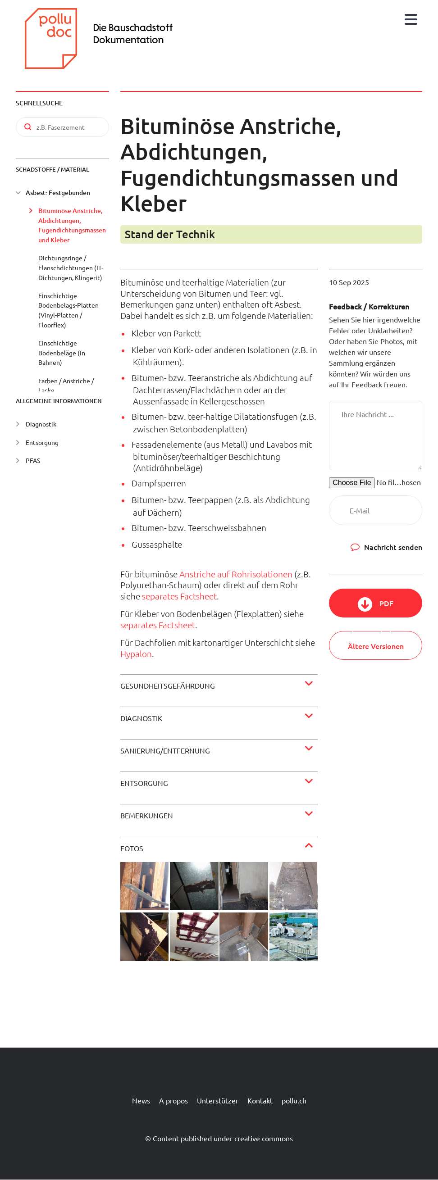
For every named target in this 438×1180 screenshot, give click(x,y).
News (141, 1100)
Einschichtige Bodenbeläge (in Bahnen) (61, 352)
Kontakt (260, 1100)
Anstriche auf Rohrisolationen (235, 573)
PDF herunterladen (376, 607)
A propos (173, 1100)
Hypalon (136, 653)
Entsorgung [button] (144, 782)
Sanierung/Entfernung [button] (165, 750)
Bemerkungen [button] (146, 815)
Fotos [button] (131, 848)
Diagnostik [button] (141, 717)
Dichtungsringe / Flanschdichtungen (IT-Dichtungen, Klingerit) (70, 267)
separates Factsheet (179, 595)
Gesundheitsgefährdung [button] (167, 685)
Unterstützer (217, 1100)
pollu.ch (294, 1100)
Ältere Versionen (376, 646)
